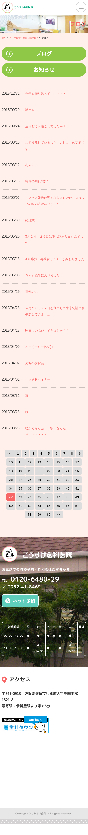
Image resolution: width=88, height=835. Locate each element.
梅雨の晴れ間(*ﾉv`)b (39, 181)
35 (20, 488)
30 (48, 479)
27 (20, 479)
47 (58, 497)
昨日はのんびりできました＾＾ (47, 330)
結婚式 (30, 220)
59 (39, 514)
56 (67, 506)
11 (20, 462)
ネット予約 (20, 601)
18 (11, 471)
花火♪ (29, 165)
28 (30, 479)
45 (39, 497)
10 (11, 462)
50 (11, 506)
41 (77, 488)
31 (58, 479)
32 (67, 479)
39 (58, 488)
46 (48, 497)
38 (48, 488)
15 (58, 462)
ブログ (44, 53)
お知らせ (44, 69)
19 (20, 471)
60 (48, 514)
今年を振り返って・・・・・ (45, 93)
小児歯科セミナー (37, 379)
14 (48, 462)
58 (29, 514)
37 (39, 488)
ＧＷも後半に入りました (42, 275)
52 (30, 506)
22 (48, 471)
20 (30, 471)
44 (30, 497)
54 (48, 506)
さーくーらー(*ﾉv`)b (39, 347)
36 (30, 488)
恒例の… (31, 291)
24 (67, 471)
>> (58, 514)
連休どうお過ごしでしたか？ (45, 126)
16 (67, 462)
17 (77, 462)
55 (58, 506)
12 (30, 462)
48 (67, 497)
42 (11, 497)
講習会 (30, 110)
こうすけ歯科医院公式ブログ (23, 38)
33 (77, 479)
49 (77, 497)
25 (77, 471)
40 (67, 488)
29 (39, 479)
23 (58, 471)
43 (20, 497)
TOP (4, 38)
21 (39, 471)
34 (11, 488)
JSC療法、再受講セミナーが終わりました (54, 259)
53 (39, 506)
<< (9, 453)
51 (20, 506)
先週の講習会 (34, 363)
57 (77, 506)
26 (11, 479)
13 (39, 462)
